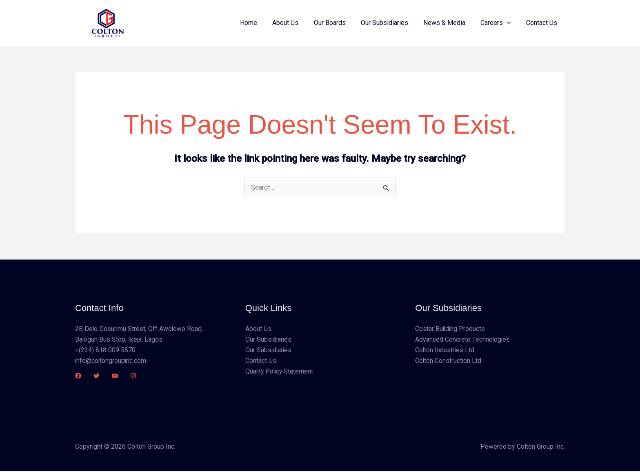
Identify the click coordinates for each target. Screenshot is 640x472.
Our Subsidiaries (392, 23)
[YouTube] (115, 377)
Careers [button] (499, 23)
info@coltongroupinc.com (111, 361)
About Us (297, 23)
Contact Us (542, 23)
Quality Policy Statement (280, 372)
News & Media (450, 23)
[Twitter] (96, 377)
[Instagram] (133, 377)
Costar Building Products (450, 329)
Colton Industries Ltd (445, 350)
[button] (510, 23)
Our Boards (339, 23)
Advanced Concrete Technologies (463, 340)
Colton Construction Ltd (448, 361)
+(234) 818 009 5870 (105, 350)
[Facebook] (78, 377)
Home (262, 23)
